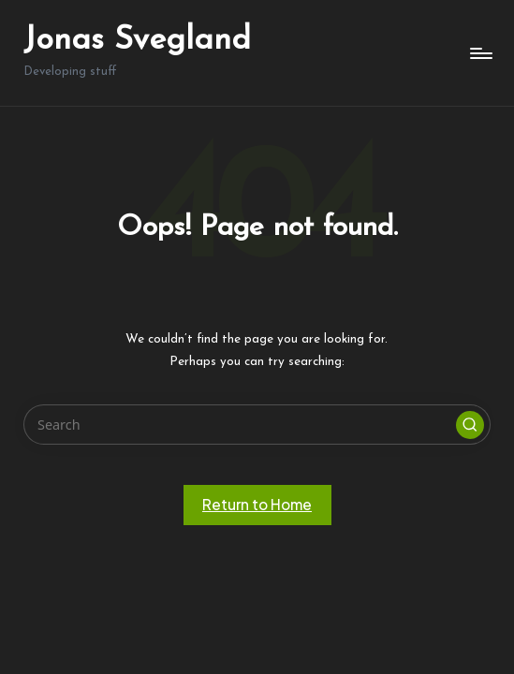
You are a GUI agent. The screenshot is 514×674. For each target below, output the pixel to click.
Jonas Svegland (137, 40)
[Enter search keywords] (256, 424)
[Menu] (480, 53)
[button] (470, 425)
